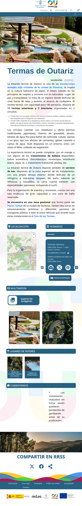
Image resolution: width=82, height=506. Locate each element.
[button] (22, 249)
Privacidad (38, 483)
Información (12, 483)
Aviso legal (26, 483)
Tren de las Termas (44, 216)
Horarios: (51, 234)
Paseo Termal (14, 205)
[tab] (23, 300)
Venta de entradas (60, 278)
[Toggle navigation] (75, 14)
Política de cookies (53, 483)
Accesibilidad (68, 483)
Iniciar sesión (60, 10)
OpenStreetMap (25, 269)
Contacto (26, 487)
